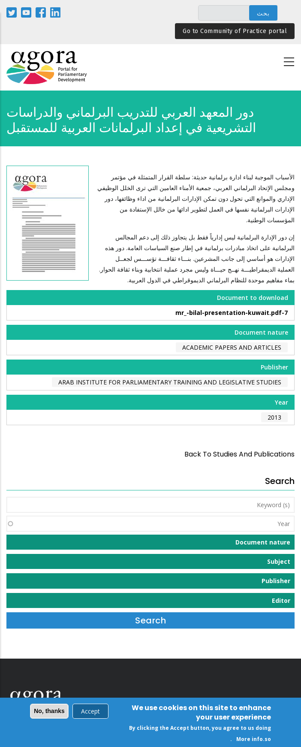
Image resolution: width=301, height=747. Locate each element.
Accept (90, 712)
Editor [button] (281, 600)
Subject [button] (278, 561)
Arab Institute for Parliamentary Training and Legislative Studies (169, 382)
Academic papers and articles (231, 347)
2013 (274, 417)
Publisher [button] (276, 581)
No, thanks (49, 712)
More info (249, 740)
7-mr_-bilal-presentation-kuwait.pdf (231, 312)
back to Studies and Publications (239, 454)
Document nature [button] (262, 542)
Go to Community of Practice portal (235, 31)
